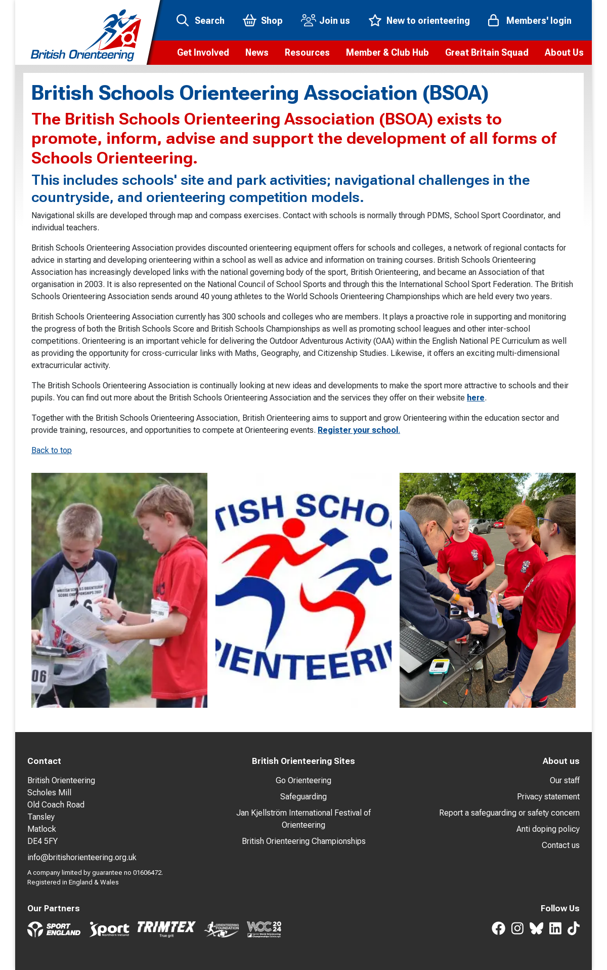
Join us (334, 20)
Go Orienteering (303, 780)
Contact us (561, 845)
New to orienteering (428, 20)
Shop (272, 20)
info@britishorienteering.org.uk (82, 857)
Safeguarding (303, 796)
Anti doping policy (548, 829)
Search (210, 20)
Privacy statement (548, 796)
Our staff (565, 780)
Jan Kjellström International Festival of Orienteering (303, 819)
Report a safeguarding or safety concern (509, 813)
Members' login (539, 20)
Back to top (51, 450)
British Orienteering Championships (304, 841)
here (476, 397)
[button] (203, 53)
